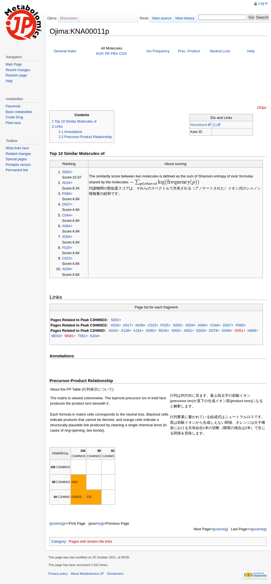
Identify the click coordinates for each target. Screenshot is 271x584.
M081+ (70, 336)
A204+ (95, 336)
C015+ (67, 258)
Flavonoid (13, 106)
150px (261, 107)
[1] (214, 125)
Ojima (51, 18)
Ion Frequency (158, 51)
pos (54, 523)
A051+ (189, 330)
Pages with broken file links (90, 541)
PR (107, 53)
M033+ (56, 336)
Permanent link (17, 170)
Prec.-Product (189, 51)
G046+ (227, 330)
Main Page (14, 64)
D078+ (214, 330)
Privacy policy (58, 573)
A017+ (128, 325)
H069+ (252, 330)
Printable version (18, 165)
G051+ (240, 330)
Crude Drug (14, 117)
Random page (16, 75)
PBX (114, 53)
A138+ (126, 330)
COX (123, 53)
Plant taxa (13, 123)
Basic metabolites (19, 112)
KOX (100, 53)
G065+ (151, 330)
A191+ (138, 330)
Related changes (18, 154)
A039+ (67, 269)
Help (251, 51)
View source (161, 18)
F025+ (67, 247)
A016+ (67, 183)
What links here (17, 148)
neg (60, 523)
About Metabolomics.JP (87, 573)
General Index (65, 51)
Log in (263, 3)
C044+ (67, 215)
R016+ (164, 330)
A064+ (67, 226)
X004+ (67, 236)
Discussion (69, 18)
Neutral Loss (220, 51)
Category (58, 541)
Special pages (16, 159)
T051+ (83, 336)
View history (184, 18)
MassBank (199, 125)
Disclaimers (115, 573)
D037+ (67, 204)
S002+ (67, 172)
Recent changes (18, 70)
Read (144, 18)
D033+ (201, 330)
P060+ (67, 193)
